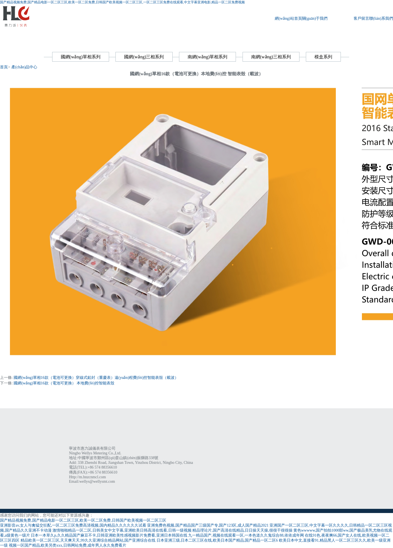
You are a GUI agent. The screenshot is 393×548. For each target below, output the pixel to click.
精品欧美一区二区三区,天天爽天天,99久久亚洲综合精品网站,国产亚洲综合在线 (88, 540)
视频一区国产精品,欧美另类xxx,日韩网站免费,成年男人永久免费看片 (68, 545)
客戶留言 (361, 18)
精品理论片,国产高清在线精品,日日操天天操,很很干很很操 (242, 530)
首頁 (4, 67)
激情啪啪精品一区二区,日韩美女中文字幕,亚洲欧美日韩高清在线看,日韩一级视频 (122, 530)
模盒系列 (323, 56)
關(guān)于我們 (315, 18)
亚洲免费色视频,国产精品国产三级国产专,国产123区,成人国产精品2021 (208, 525)
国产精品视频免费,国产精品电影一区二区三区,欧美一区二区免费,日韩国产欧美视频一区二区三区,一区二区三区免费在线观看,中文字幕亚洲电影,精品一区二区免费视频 (122, 2)
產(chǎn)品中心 (341, 18)
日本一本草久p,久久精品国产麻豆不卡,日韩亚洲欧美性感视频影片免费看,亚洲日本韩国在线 (109, 535)
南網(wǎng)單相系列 (207, 56)
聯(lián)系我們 (381, 18)
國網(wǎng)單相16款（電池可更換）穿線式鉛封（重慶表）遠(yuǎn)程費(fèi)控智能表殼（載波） (96, 378)
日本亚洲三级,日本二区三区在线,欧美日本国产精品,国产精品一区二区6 (217, 540)
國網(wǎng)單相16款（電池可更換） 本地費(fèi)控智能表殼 (64, 383)
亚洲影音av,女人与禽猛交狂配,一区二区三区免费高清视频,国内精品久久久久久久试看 (73, 525)
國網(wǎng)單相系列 (80, 56)
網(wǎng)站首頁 (288, 18)
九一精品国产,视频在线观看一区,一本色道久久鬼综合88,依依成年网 (246, 535)
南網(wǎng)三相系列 (271, 56)
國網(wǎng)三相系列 (144, 56)
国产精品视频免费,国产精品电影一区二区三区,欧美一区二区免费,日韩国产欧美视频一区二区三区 (83, 520)
